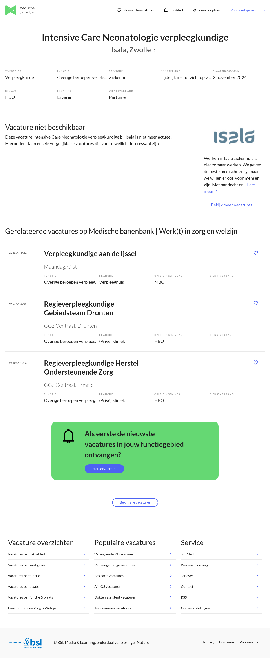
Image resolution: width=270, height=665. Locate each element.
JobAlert (173, 10)
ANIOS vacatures (107, 586)
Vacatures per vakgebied (26, 554)
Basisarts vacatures (109, 576)
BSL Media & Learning (76, 642)
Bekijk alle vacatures (135, 502)
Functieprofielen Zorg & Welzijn (32, 608)
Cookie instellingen (195, 608)
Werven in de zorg (194, 565)
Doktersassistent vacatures (115, 597)
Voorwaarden (250, 642)
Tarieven (187, 576)
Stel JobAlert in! (104, 468)
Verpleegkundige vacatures (114, 565)
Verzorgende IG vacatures (113, 554)
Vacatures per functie (24, 576)
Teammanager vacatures (112, 608)
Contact (187, 586)
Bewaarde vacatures (135, 10)
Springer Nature (135, 642)
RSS (184, 597)
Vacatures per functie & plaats (30, 597)
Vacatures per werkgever (26, 565)
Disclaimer (227, 642)
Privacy (208, 642)
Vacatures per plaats (23, 586)
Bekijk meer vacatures (228, 204)
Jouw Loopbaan (207, 10)
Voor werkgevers (243, 10)
